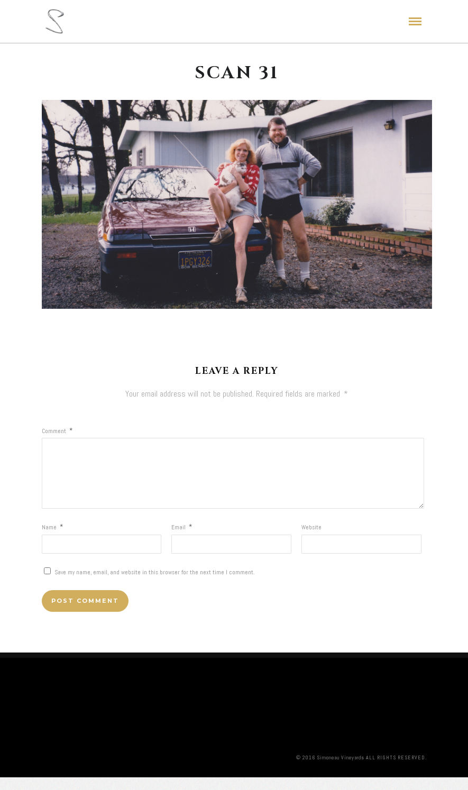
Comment (57, 431)
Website (311, 540)
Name (52, 540)
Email (181, 540)
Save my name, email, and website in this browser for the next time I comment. (154, 585)
